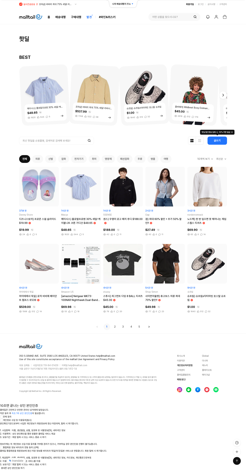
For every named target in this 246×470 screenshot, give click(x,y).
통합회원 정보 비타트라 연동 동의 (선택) (19, 447)
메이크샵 (206, 374)
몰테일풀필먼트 (184, 374)
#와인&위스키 (107, 17)
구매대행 (76, 17)
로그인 (201, 4)
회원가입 (190, 4)
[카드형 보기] (192, 141)
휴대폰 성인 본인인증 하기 (12, 468)
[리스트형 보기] (200, 141)
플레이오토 (207, 370)
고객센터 (223, 4)
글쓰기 (217, 140)
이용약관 (181, 360)
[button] (223, 95)
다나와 (205, 360)
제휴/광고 (181, 379)
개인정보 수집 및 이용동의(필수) (16, 420)
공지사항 (211, 4)
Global (205, 356)
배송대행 (60, 17)
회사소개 (181, 356)
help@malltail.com (77, 365)
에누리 (205, 365)
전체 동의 (5, 416)
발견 (89, 17)
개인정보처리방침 (185, 365)
